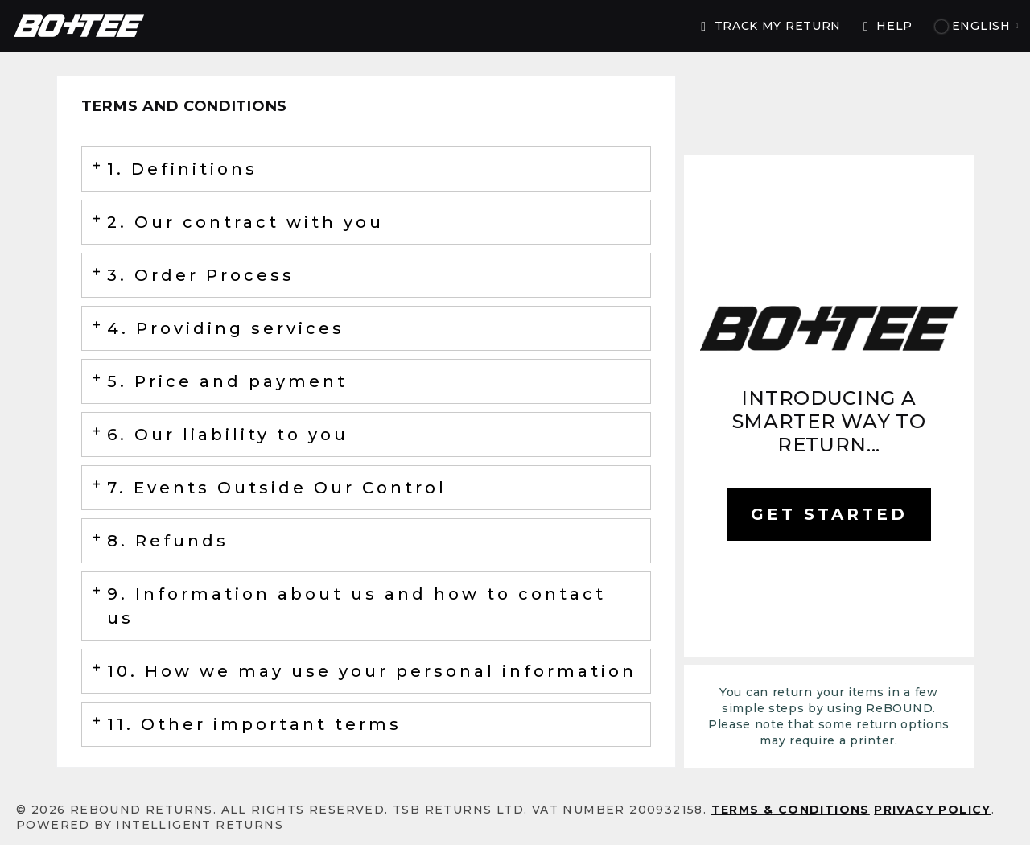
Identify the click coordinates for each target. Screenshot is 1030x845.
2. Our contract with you (245, 222)
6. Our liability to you (227, 434)
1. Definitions (182, 169)
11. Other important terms (254, 724)
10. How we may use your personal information (372, 671)
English (977, 26)
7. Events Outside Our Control (277, 487)
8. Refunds (168, 540)
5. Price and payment (227, 381)
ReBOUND (79, 25)
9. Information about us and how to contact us (356, 606)
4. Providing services (225, 328)
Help (888, 26)
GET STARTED (829, 514)
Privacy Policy (932, 809)
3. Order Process (201, 275)
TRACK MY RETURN (771, 26)
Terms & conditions (790, 809)
